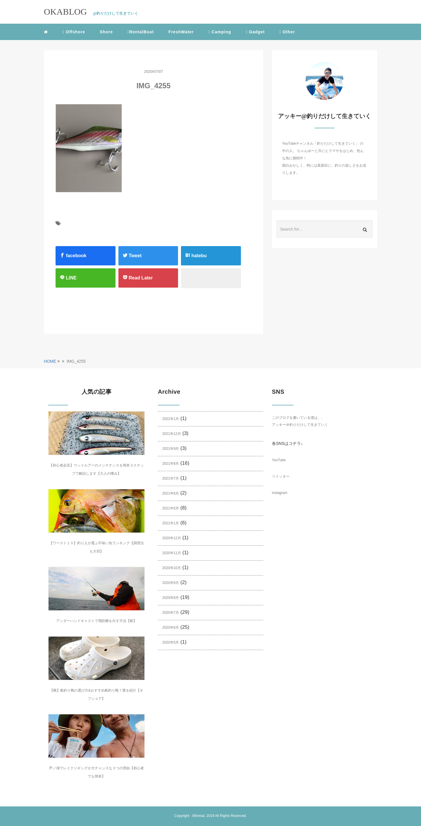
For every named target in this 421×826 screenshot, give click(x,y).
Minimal (198, 816)
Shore (106, 32)
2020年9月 (170, 583)
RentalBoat (140, 32)
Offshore (74, 32)
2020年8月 (170, 598)
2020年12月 (171, 538)
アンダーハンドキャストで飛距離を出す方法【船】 (96, 621)
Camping (219, 32)
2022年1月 (170, 419)
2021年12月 (171, 434)
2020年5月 (170, 642)
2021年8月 (170, 464)
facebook (73, 255)
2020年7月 (170, 613)
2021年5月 (170, 508)
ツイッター (280, 476)
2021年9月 (170, 449)
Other (287, 32)
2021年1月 (170, 523)
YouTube (279, 460)
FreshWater (181, 32)
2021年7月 (170, 478)
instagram (279, 493)
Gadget (255, 32)
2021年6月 (170, 493)
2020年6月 (170, 627)
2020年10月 (171, 568)
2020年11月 (171, 553)
